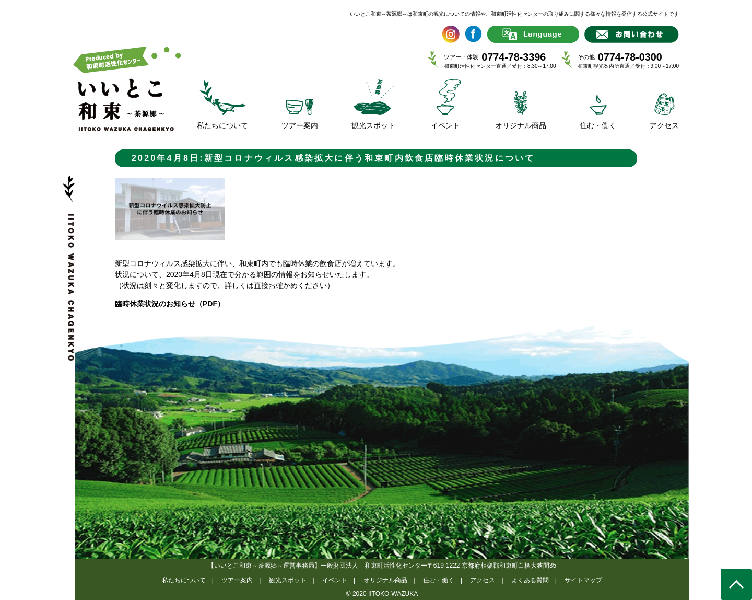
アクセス (482, 580)
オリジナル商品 (385, 580)
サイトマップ (583, 580)
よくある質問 (530, 580)
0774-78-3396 (513, 57)
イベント (334, 580)
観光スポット (288, 580)
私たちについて (184, 580)
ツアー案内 (237, 580)
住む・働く (438, 580)
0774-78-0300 (630, 57)
